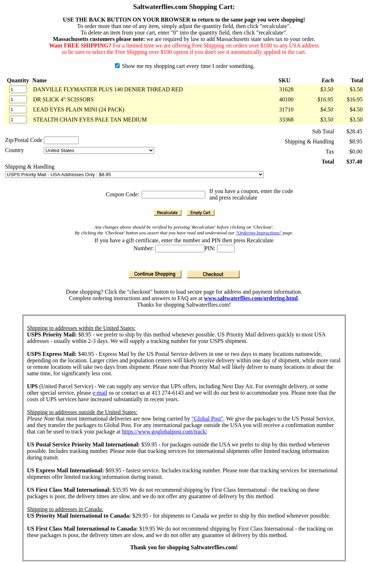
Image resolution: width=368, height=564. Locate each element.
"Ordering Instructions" (258, 232)
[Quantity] (18, 89)
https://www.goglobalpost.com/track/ (164, 431)
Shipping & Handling (30, 167)
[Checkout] (213, 274)
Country (14, 150)
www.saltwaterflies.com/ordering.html (251, 298)
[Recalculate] (167, 212)
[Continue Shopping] (155, 274)
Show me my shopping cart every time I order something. (185, 66)
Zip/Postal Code (23, 140)
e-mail (100, 393)
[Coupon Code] (173, 194)
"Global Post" (207, 419)
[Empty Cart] (200, 212)
